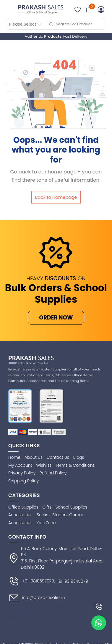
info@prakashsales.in (36, 597)
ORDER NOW (56, 317)
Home (14, 457)
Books (42, 515)
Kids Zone (46, 523)
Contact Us (58, 457)
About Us (34, 457)
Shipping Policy (23, 481)
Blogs (78, 457)
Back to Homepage (56, 197)
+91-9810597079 (31, 581)
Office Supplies (23, 507)
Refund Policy (53, 473)
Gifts (46, 507)
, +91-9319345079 (71, 581)
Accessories (20, 515)
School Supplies (71, 507)
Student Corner (67, 515)
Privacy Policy (21, 473)
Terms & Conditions (75, 465)
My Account (20, 465)
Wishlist (43, 465)
